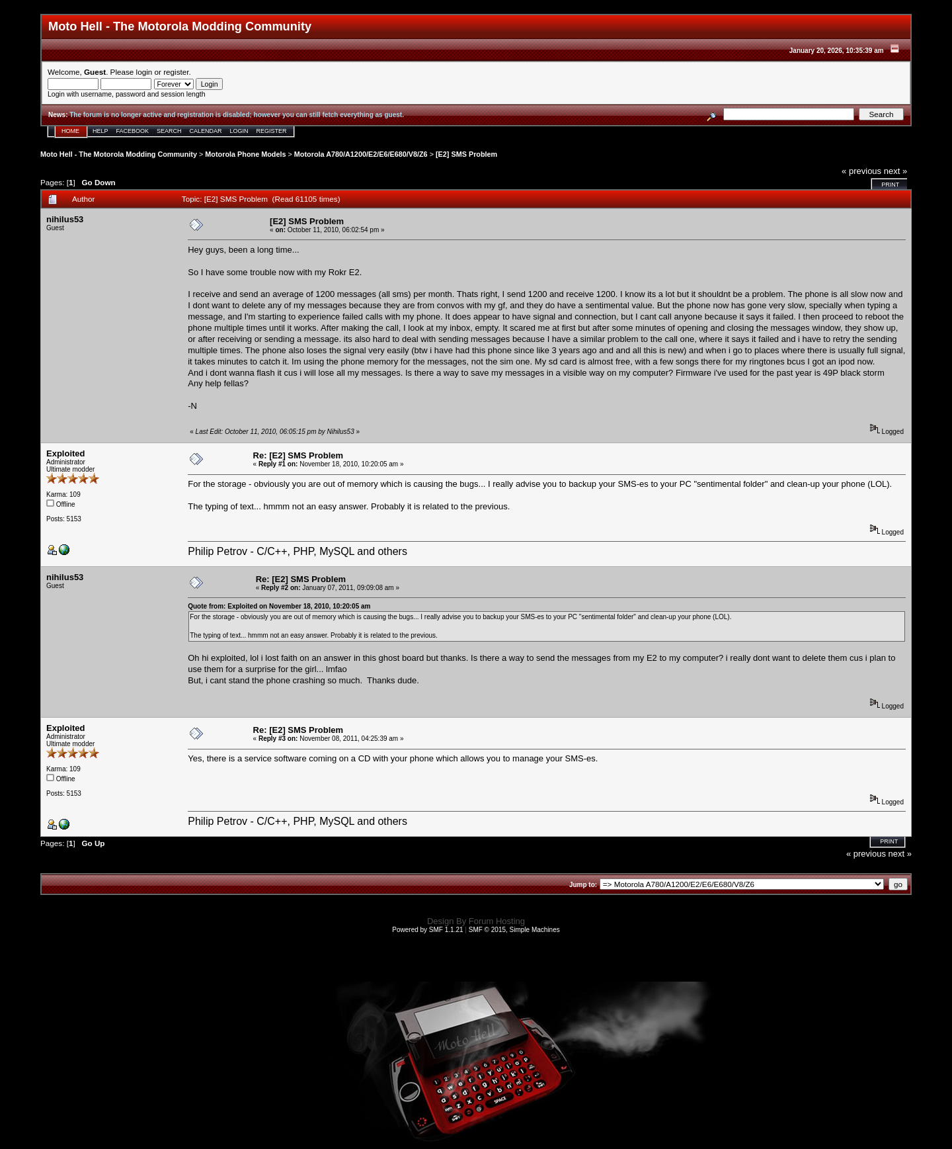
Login (239, 131)
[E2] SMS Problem (466, 154)
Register (272, 131)
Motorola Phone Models (245, 154)
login (144, 71)
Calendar (206, 131)
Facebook (132, 131)
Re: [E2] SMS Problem (298, 455)
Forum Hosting (497, 921)
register (175, 71)
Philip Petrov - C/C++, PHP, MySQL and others (297, 551)
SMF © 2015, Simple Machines (514, 929)
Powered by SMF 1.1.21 (427, 929)
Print (890, 184)
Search (169, 131)
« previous (861, 171)
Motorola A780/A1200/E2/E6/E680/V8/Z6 (361, 154)
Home (70, 131)
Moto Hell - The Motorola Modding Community (118, 154)
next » (895, 171)
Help (100, 131)
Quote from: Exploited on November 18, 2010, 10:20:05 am (279, 606)
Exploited (65, 453)
